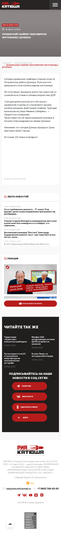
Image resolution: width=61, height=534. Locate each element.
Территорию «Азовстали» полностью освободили (15, 339)
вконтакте (25, 397)
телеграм (24, 386)
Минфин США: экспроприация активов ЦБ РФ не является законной (43, 340)
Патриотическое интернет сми (30, 455)
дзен (22, 417)
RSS (32, 483)
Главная (6, 63)
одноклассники (27, 407)
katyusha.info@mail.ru (18, 488)
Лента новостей (10, 25)
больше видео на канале (30, 304)
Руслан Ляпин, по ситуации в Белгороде (42, 355)
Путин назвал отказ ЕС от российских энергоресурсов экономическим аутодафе (15, 358)
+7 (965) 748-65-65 (48, 488)
